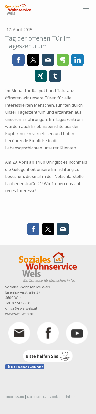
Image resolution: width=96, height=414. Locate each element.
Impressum (15, 396)
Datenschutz (37, 396)
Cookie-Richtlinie (63, 396)
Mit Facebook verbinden (24, 367)
